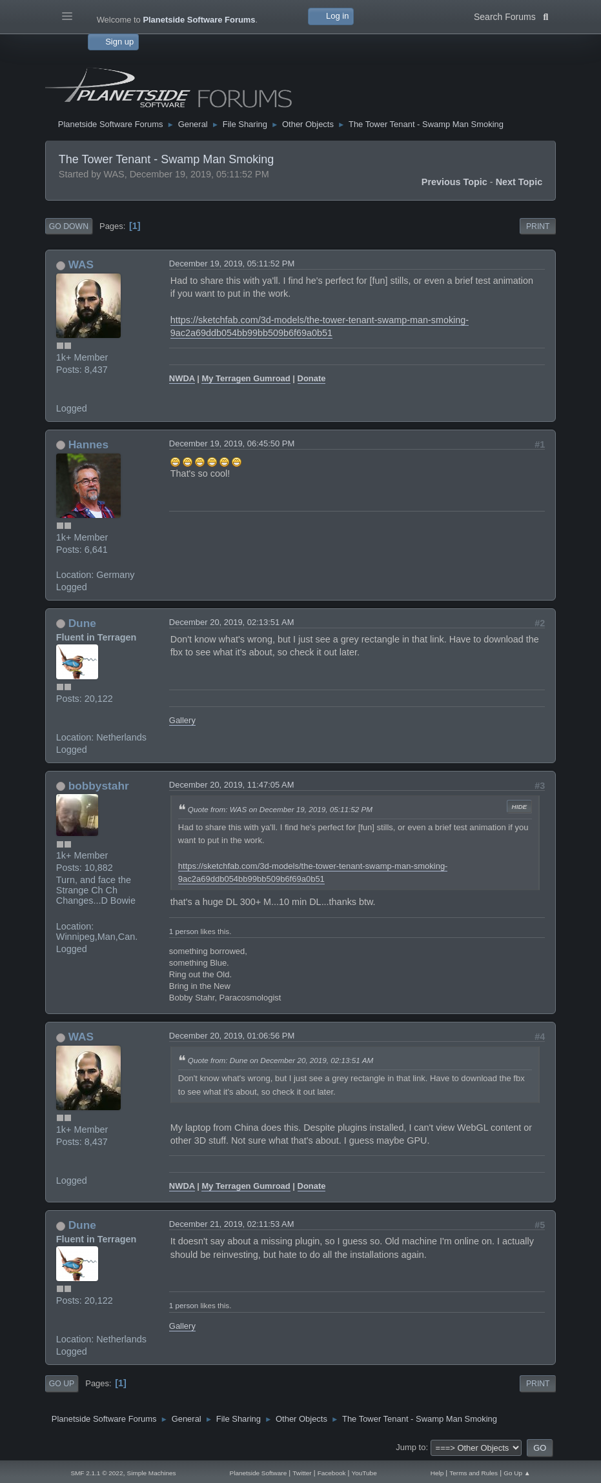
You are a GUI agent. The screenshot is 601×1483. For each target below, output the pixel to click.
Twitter (301, 1473)
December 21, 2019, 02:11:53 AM (231, 1224)
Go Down (68, 226)
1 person (183, 931)
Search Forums (511, 15)
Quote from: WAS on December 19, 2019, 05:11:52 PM (280, 809)
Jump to (410, 1447)
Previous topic (454, 182)
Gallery (182, 720)
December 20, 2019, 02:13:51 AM (231, 622)
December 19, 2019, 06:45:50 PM (231, 443)
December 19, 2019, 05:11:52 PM (231, 263)
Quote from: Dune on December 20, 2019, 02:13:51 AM (280, 1060)
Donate (312, 378)
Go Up (61, 1383)
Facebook (332, 1473)
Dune (82, 623)
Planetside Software (258, 1473)
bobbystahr (98, 785)
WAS (81, 264)
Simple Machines (151, 1473)
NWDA (182, 378)
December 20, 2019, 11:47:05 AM (231, 785)
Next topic (519, 182)
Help (437, 1473)
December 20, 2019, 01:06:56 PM (231, 1035)
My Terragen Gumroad (245, 378)
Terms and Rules (473, 1473)
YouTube (364, 1473)
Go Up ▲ (517, 1473)
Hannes (88, 444)
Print (538, 226)
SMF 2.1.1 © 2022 (96, 1473)
